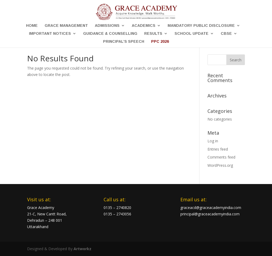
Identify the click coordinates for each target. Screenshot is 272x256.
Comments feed (221, 157)
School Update (192, 34)
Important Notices (50, 34)
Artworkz (82, 248)
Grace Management (66, 26)
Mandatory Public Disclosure (201, 26)
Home (32, 26)
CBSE (226, 34)
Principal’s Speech (123, 42)
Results (153, 34)
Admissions (107, 26)
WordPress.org (220, 165)
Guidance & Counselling (110, 34)
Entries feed (217, 149)
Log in (212, 140)
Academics (143, 26)
